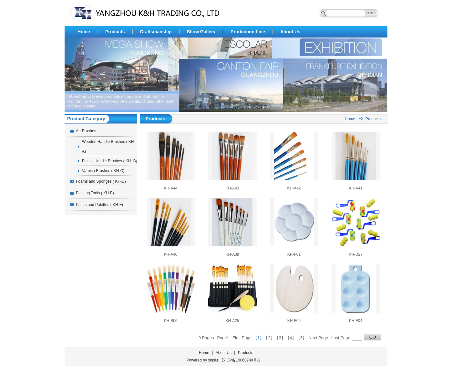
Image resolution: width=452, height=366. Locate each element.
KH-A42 (294, 188)
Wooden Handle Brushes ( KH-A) (108, 146)
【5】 (301, 337)
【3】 (280, 337)
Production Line (248, 31)
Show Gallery (201, 31)
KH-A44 (170, 188)
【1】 (258, 337)
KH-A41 (355, 188)
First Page (242, 337)
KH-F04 (355, 320)
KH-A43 (232, 188)
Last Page (340, 337)
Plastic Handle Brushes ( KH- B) (109, 161)
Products (115, 31)
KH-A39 (232, 254)
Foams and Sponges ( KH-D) (101, 181)
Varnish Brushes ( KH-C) (103, 170)
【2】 (269, 337)
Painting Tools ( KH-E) (95, 193)
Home (83, 31)
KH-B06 (170, 320)
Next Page (318, 337)
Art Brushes (86, 131)
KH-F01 (294, 254)
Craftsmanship (156, 31)
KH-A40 (170, 254)
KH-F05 (294, 320)
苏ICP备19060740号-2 (240, 360)
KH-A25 (232, 320)
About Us (290, 31)
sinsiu (213, 360)
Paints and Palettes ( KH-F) (99, 204)
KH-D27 (356, 254)
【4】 (290, 337)
